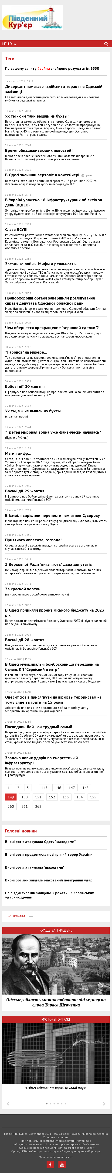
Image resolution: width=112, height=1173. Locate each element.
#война (43, 68)
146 (58, 787)
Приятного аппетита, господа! (33, 540)
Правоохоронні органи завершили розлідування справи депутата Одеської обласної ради (50, 300)
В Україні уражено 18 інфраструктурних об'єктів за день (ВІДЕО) (53, 202)
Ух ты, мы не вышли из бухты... (34, 411)
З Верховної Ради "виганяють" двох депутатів (48, 564)
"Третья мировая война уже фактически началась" (53, 432)
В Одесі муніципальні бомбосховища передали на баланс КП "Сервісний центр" (52, 666)
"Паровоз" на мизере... (26, 352)
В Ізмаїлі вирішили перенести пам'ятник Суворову (52, 515)
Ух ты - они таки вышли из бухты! (36, 116)
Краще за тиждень (56, 930)
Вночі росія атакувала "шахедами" (34, 867)
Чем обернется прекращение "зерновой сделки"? (52, 327)
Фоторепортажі (56, 1019)
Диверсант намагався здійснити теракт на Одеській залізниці (53, 89)
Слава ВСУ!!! (16, 229)
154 (79, 797)
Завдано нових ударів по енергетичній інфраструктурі (41, 760)
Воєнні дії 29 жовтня (24, 491)
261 (24, 806)
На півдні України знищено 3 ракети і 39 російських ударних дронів (49, 895)
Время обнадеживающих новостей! (38, 150)
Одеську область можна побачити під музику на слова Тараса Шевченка (56, 1002)
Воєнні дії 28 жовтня (24, 639)
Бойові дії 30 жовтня (24, 386)
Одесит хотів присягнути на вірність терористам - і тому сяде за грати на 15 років (53, 699)
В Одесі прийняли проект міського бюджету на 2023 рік (54, 612)
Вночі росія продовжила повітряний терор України (48, 854)
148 (85, 787)
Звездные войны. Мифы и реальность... (41, 263)
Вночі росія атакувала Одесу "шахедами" (40, 841)
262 (38, 806)
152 (52, 797)
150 (24, 797)
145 (44, 787)
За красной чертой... (24, 589)
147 (72, 787)
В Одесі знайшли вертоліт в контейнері (48, 175)
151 (38, 797)
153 (66, 797)
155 (93, 797)
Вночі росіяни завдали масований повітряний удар (48, 880)
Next (104, 1103)
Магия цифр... (18, 453)
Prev (8, 1103)
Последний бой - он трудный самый (38, 726)
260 (11, 806)
